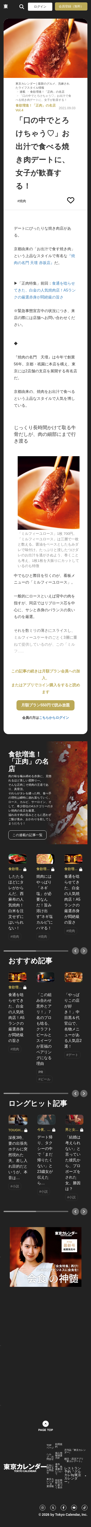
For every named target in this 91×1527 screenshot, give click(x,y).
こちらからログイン (54, 718)
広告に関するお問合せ (50, 1469)
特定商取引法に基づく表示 (58, 1484)
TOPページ (50, 1446)
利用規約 (58, 1445)
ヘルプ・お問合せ (50, 1456)
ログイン (40, 6)
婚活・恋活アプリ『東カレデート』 (73, 1460)
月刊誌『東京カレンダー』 (75, 1451)
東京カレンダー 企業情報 (50, 1483)
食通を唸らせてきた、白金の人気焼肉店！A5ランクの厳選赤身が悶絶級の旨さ (45, 290)
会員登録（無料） (71, 6)
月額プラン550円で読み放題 (45, 705)
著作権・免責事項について (58, 1469)
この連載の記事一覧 (27, 835)
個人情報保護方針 (58, 1455)
